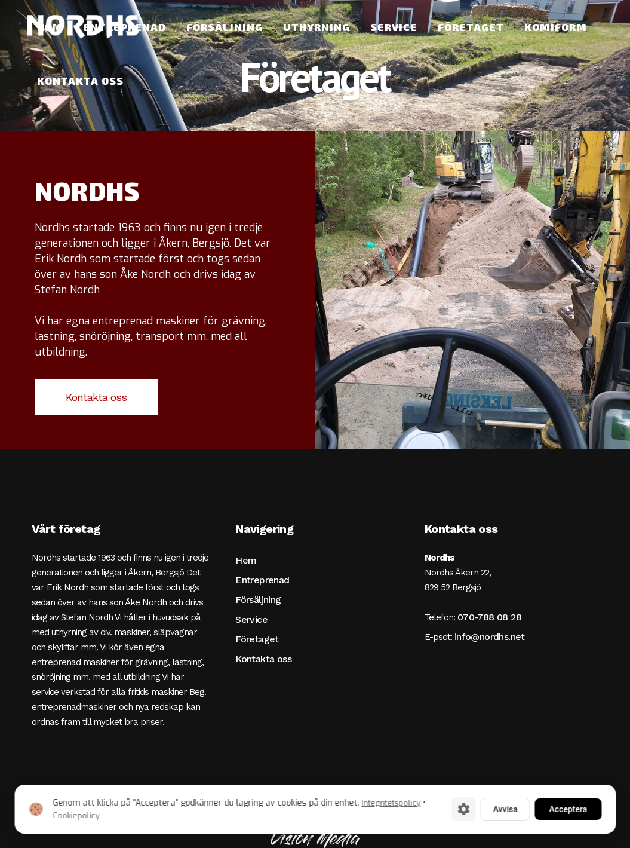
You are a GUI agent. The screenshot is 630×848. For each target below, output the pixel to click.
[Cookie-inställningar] (463, 809)
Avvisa (505, 809)
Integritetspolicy (390, 803)
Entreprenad (262, 580)
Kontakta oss (96, 397)
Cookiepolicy (76, 815)
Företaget (257, 639)
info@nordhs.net (489, 636)
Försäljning (258, 599)
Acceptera (568, 809)
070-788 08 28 (489, 617)
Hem (245, 560)
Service (251, 619)
